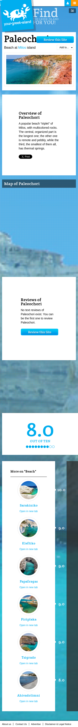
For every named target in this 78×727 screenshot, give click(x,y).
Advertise (37, 724)
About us (7, 724)
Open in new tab (29, 511)
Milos (22, 47)
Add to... (66, 47)
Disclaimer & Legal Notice (59, 724)
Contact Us (22, 724)
